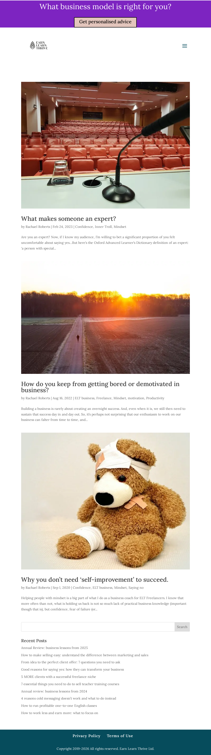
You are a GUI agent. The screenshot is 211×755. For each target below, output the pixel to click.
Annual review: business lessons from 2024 (54, 691)
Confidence (84, 227)
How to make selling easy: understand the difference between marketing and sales (84, 655)
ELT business (84, 398)
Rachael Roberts (38, 227)
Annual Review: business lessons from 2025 (54, 648)
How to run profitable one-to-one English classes (59, 706)
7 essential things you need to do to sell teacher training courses (70, 684)
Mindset (120, 227)
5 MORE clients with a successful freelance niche (58, 677)
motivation (136, 398)
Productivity (155, 398)
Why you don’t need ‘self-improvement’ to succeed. (94, 579)
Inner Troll (103, 227)
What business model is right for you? (105, 6)
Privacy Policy (87, 735)
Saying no (136, 587)
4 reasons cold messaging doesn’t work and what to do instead (68, 698)
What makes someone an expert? (68, 218)
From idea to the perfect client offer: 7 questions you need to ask (70, 662)
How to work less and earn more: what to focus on (59, 713)
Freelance (104, 398)
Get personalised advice (105, 21)
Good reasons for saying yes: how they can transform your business (72, 669)
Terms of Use (120, 735)
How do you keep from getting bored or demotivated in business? (100, 387)
